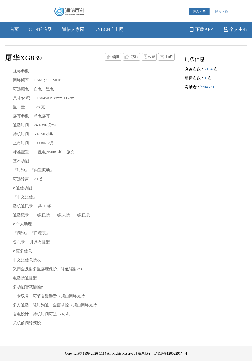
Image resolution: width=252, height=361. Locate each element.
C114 (102, 353)
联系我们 (145, 353)
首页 (14, 29)
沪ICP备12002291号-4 (170, 353)
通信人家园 (73, 29)
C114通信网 (40, 29)
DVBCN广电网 (109, 29)
